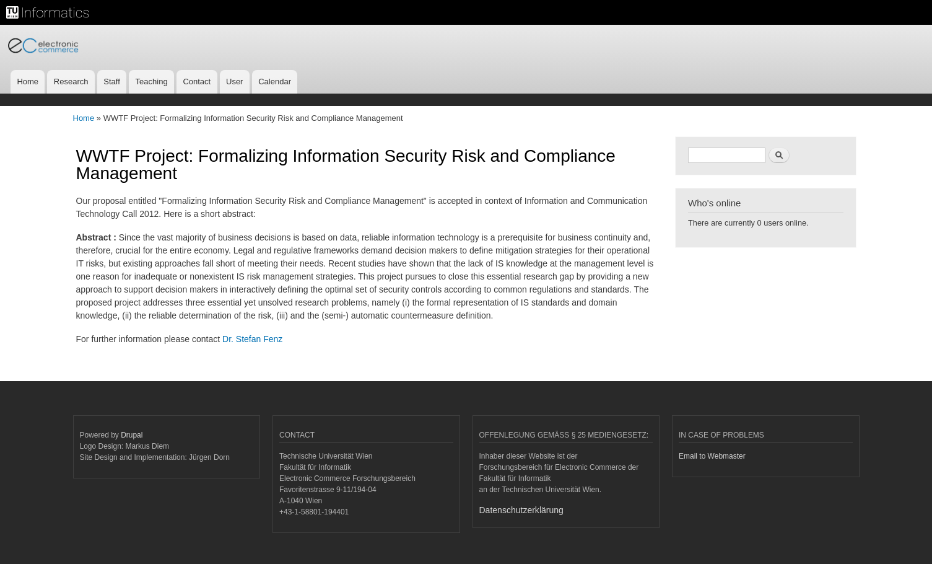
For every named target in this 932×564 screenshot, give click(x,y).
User (234, 81)
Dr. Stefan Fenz (252, 339)
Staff (111, 81)
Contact (197, 81)
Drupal (131, 435)
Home (27, 81)
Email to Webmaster (712, 456)
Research (71, 81)
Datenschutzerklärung (521, 510)
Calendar (274, 81)
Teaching (152, 81)
